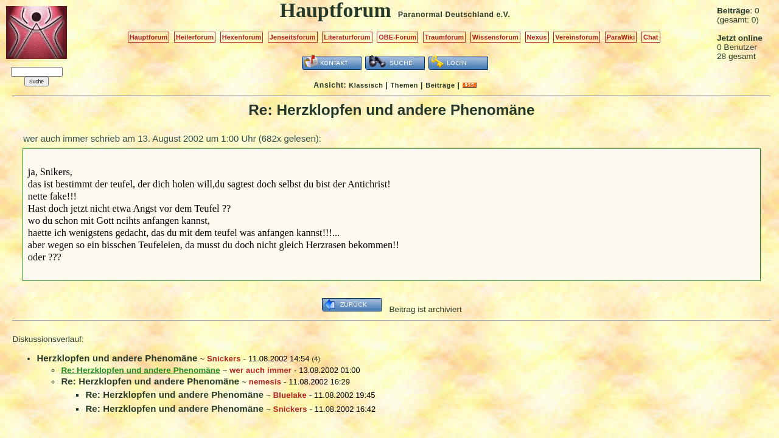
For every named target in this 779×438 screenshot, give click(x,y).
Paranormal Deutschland (446, 14)
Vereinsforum (576, 37)
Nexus (537, 37)
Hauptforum (149, 37)
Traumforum (444, 37)
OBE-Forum (397, 37)
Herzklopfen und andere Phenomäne (117, 358)
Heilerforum (195, 37)
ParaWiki (621, 37)
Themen (404, 85)
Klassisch (366, 85)
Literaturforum (347, 37)
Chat (650, 37)
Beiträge (440, 85)
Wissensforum (495, 37)
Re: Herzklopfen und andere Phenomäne (150, 381)
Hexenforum (242, 37)
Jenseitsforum (293, 37)
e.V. (503, 14)
